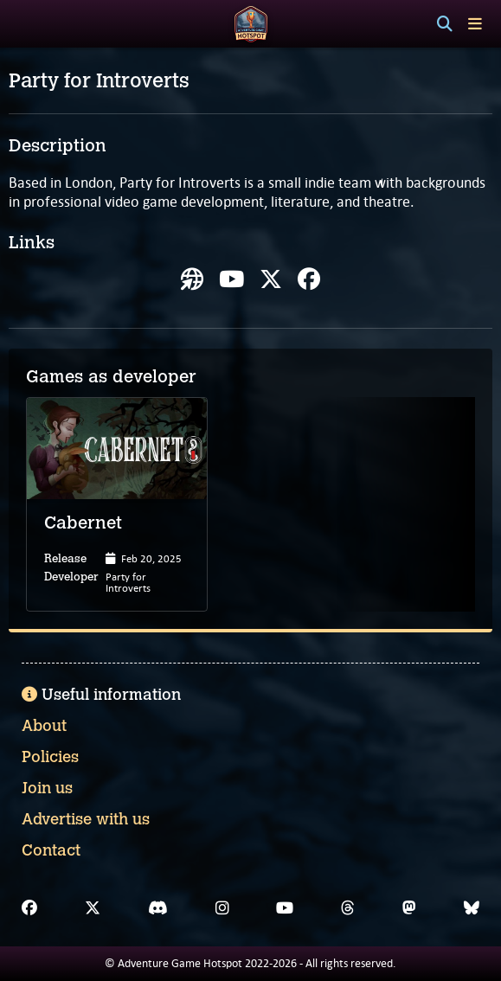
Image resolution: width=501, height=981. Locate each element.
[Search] (444, 24)
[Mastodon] (409, 908)
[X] (92, 908)
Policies (50, 756)
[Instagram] (222, 908)
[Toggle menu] (475, 24)
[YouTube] (284, 908)
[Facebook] (29, 908)
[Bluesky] (471, 908)
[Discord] (158, 908)
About (44, 725)
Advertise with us (86, 819)
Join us (47, 788)
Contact (51, 850)
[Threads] (348, 908)
